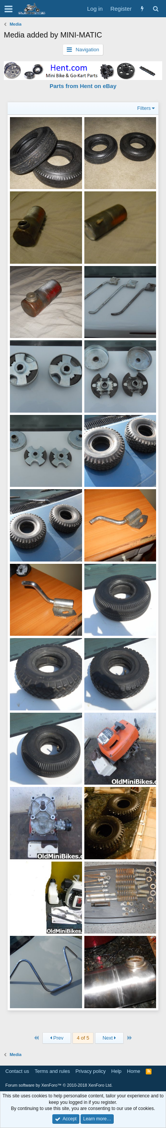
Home (133, 1071)
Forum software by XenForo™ (59, 1085)
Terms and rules (52, 1071)
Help (116, 1071)
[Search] (155, 9)
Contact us (17, 1071)
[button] (9, 8)
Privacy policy (91, 1071)
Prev (56, 1038)
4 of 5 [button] (83, 1038)
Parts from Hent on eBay (83, 86)
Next (109, 1038)
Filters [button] (144, 108)
